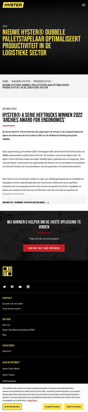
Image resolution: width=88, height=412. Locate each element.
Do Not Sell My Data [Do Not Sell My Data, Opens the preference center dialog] (12, 407)
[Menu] (84, 5)
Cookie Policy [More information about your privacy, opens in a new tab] (32, 401)
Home (5, 81)
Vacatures (6, 351)
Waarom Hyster (21, 81)
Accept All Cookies (52, 407)
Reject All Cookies (74, 407)
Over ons (6, 325)
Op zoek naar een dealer (12, 303)
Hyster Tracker (8, 375)
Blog (4, 335)
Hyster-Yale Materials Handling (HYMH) (18, 330)
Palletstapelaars (9, 381)
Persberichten (42, 81)
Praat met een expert (11, 308)
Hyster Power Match (11, 368)
